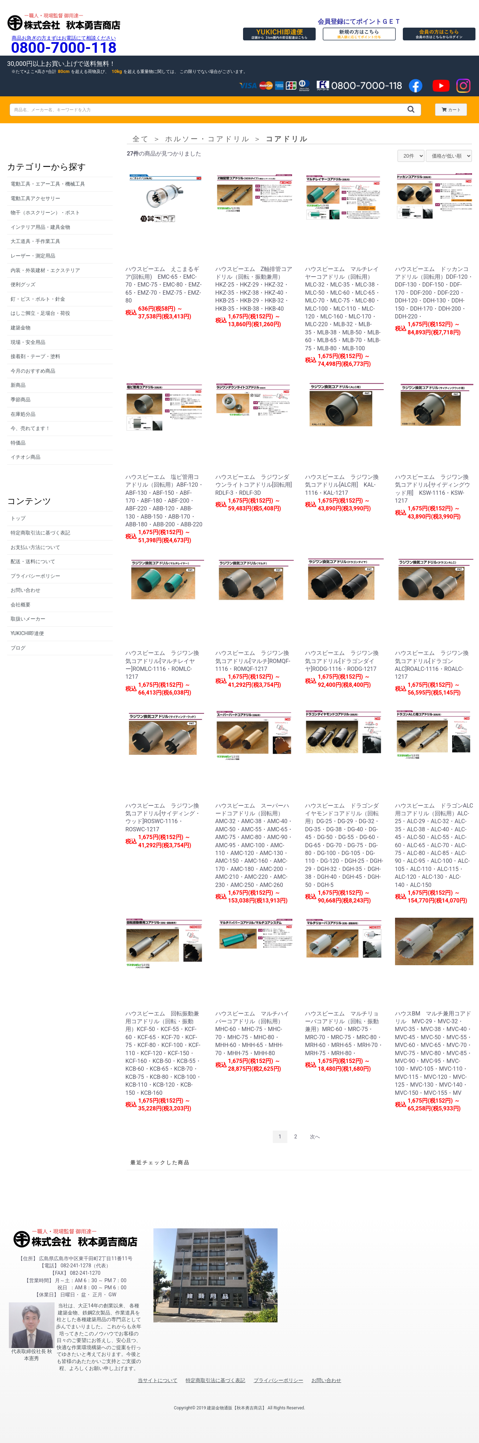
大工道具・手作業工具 (35, 241)
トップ (18, 518)
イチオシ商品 (25, 457)
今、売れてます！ (30, 428)
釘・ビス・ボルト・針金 (38, 299)
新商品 (18, 385)
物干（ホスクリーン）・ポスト (45, 212)
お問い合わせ (25, 590)
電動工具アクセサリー (35, 198)
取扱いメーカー (28, 619)
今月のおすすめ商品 (33, 371)
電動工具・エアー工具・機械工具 (48, 184)
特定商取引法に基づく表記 (40, 533)
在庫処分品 (23, 414)
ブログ (18, 648)
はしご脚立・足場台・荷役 (40, 313)
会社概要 (20, 604)
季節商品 (20, 399)
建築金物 (20, 327)
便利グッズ (23, 284)
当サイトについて (157, 1380)
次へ (315, 1136)
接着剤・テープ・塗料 (35, 356)
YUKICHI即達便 (27, 633)
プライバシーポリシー (35, 576)
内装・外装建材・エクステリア (45, 270)
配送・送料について (33, 561)
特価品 (18, 443)
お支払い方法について (35, 547)
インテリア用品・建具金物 (40, 227)
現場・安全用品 (28, 342)
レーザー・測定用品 (33, 256)
